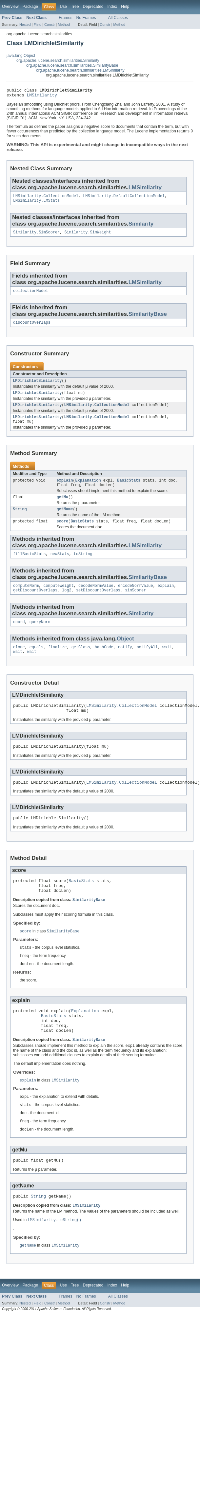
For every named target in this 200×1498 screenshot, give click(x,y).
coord (19, 636)
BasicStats (128, 489)
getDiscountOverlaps (35, 604)
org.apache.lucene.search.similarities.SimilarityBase (72, 65)
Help (125, 6)
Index (112, 6)
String (20, 520)
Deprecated (93, 6)
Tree (75, 6)
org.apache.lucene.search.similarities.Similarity (57, 60)
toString (83, 567)
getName (65, 520)
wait (166, 662)
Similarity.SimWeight (87, 236)
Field (37, 24)
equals (37, 662)
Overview (10, 6)
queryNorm (40, 636)
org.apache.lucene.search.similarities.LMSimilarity (80, 70)
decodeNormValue (95, 599)
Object (125, 654)
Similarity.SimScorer (36, 236)
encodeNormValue (135, 599)
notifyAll (147, 662)
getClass (80, 662)
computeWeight (58, 599)
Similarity (141, 227)
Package (30, 6)
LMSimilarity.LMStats (36, 204)
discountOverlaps (31, 328)
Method (64, 24)
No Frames (86, 17)
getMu (63, 507)
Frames (65, 17)
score (63, 533)
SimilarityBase (148, 319)
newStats (59, 567)
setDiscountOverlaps (98, 604)
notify (125, 662)
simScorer (135, 604)
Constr (49, 24)
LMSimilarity (42, 97)
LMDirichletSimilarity (37, 386)
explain (65, 489)
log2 (66, 604)
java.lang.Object (21, 55)
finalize (57, 662)
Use (63, 6)
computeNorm (26, 599)
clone (19, 662)
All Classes (118, 17)
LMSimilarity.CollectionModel (45, 198)
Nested (25, 24)
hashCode (104, 662)
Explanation (88, 489)
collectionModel (30, 295)
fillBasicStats (29, 567)
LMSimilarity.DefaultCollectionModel (124, 198)
